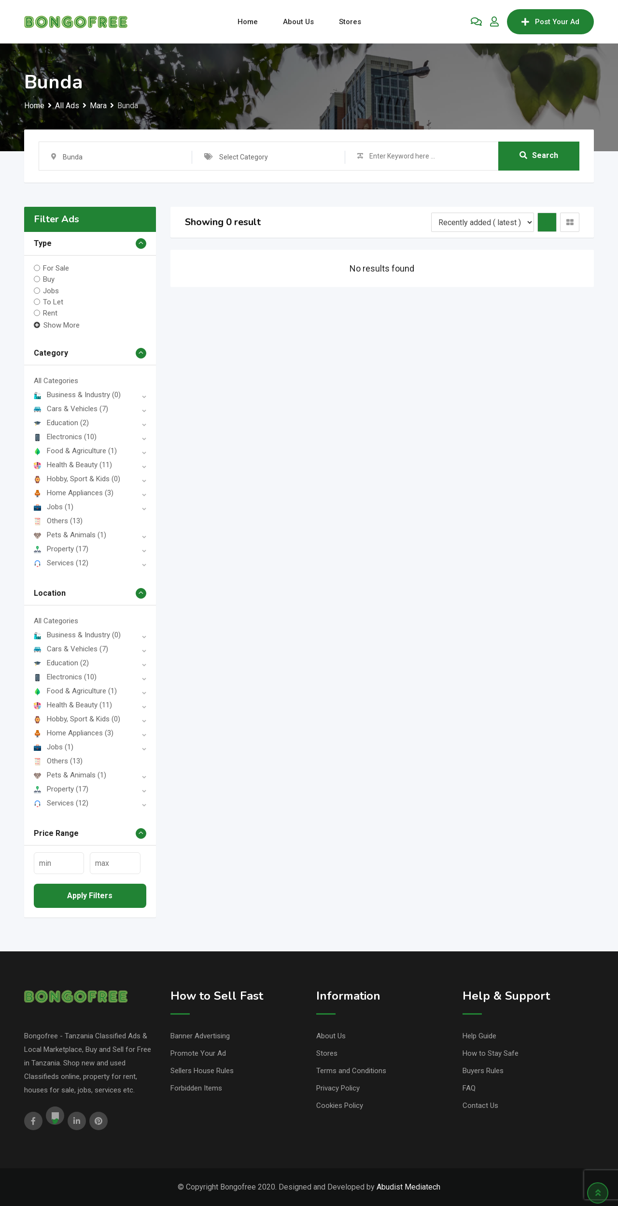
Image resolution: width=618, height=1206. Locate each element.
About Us (298, 21)
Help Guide (479, 1036)
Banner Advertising (200, 1036)
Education (61, 422)
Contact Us (480, 1105)
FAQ (469, 1088)
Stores (350, 21)
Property (61, 549)
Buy (49, 279)
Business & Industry (77, 394)
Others (58, 521)
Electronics (65, 436)
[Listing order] (482, 222)
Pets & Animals (70, 535)
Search (539, 155)
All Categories (56, 380)
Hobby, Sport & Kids (77, 478)
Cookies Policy (339, 1105)
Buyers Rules (483, 1070)
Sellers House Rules (202, 1070)
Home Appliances (73, 492)
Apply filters (89, 895)
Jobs (51, 290)
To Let (53, 302)
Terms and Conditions (351, 1070)
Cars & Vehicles (71, 408)
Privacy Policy (338, 1088)
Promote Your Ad (198, 1053)
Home (248, 21)
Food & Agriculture (75, 450)
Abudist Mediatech (408, 1187)
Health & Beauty (73, 464)
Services (61, 563)
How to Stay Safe (491, 1053)
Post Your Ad (550, 21)
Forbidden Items (196, 1088)
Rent (50, 313)
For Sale (56, 268)
